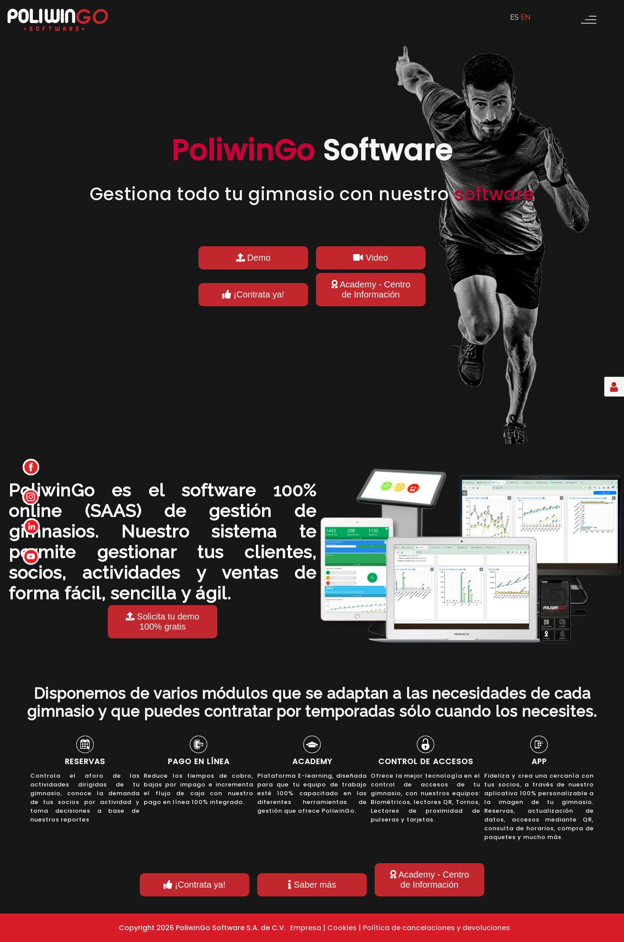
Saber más (312, 884)
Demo (253, 257)
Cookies (342, 928)
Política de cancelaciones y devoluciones (436, 928)
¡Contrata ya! (253, 294)
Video (370, 257)
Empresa (305, 928)
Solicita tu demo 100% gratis (162, 621)
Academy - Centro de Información (371, 289)
